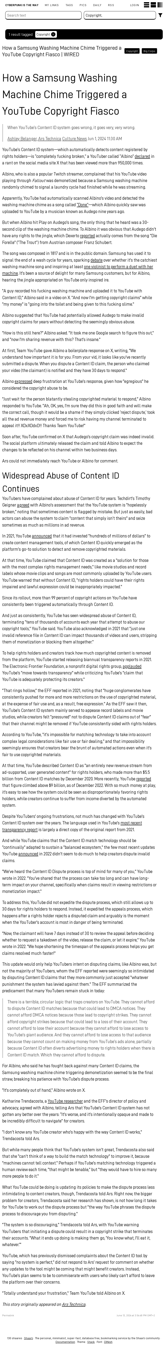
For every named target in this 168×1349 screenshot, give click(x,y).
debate (100, 260)
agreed (26, 505)
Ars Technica (76, 1310)
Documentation (65, 1342)
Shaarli (28, 1338)
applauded (135, 666)
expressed (26, 381)
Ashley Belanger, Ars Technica (37, 138)
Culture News (77, 138)
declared (145, 156)
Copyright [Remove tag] (46, 34)
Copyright (132, 51)
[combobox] (120, 15)
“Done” (85, 204)
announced (45, 536)
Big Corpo (149, 51)
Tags (69, 5)
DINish (108, 1342)
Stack (91, 1342)
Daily (97, 5)
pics (83, 5)
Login (134, 5)
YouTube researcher (68, 1107)
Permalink (11, 1322)
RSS (111, 5)
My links (52, 5)
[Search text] (43, 15)
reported (101, 235)
